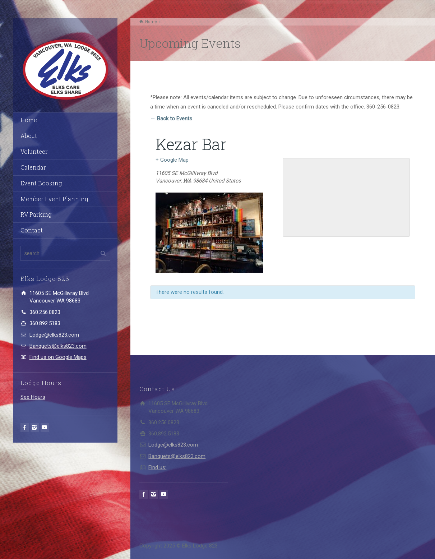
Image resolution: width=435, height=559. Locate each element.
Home (28, 120)
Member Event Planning (54, 199)
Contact (31, 230)
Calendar (33, 167)
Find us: (157, 467)
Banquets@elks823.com (58, 346)
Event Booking (41, 183)
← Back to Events (171, 118)
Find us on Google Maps (58, 357)
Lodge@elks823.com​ (54, 335)
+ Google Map (172, 160)
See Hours (32, 397)
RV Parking (35, 214)
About (28, 135)
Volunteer (34, 151)
